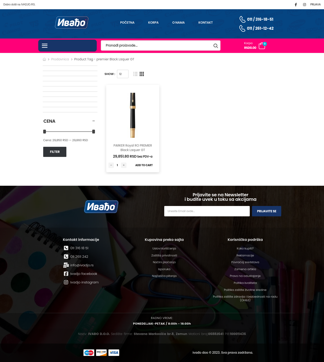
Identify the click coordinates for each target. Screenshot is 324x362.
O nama (178, 22)
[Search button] (216, 45)
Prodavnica (60, 59)
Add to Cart (144, 165)
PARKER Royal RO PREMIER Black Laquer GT (132, 147)
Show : (110, 74)
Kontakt (205, 22)
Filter (55, 151)
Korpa (153, 22)
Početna (127, 22)
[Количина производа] (117, 165)
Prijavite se (266, 211)
